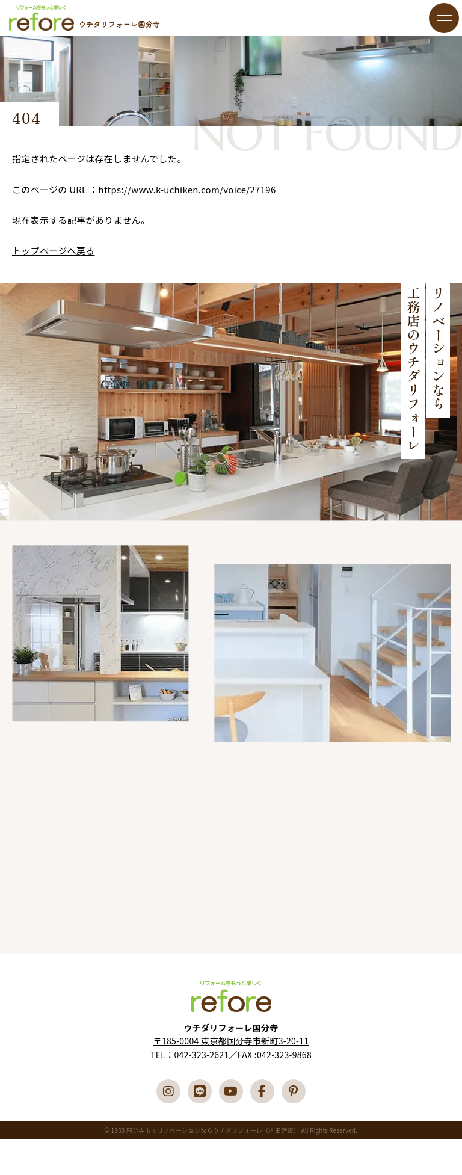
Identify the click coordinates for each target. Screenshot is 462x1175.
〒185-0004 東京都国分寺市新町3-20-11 (231, 1041)
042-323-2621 (201, 1055)
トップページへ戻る (53, 250)
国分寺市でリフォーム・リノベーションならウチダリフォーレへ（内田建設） (41, 18)
